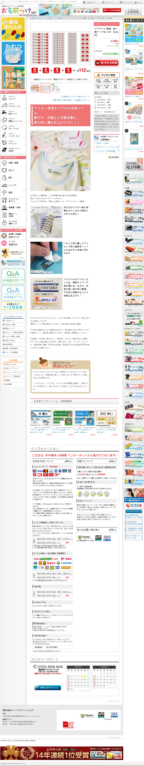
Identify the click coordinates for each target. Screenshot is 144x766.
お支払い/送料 (10, 324)
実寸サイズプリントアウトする (107, 147)
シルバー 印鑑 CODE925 (133, 219)
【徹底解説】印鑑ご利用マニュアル (134, 530)
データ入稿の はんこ (133, 293)
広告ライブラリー (11, 368)
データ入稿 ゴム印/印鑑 (133, 250)
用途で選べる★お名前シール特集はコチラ (70, 100)
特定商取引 (9, 344)
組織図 (7, 380)
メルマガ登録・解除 (12, 336)
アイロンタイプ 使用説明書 (105, 151)
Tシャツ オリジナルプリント (133, 377)
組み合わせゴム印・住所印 (133, 258)
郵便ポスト (133, 416)
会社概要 (8, 384)
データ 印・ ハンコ (133, 267)
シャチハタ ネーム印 (133, 241)
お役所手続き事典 (134, 523)
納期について (10, 328)
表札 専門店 (133, 407)
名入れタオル (133, 447)
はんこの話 (134, 537)
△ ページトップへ (113, 701)
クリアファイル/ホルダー (133, 464)
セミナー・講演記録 (12, 376)
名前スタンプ (133, 276)
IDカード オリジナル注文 (133, 351)
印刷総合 (134, 319)
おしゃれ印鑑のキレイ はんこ (133, 202)
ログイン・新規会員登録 (14, 332)
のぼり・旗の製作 (133, 473)
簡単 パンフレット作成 (133, 368)
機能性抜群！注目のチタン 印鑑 (133, 193)
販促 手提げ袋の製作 (133, 481)
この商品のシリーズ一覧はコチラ (73, 97)
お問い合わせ (10, 340)
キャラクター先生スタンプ (133, 285)
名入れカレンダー (133, 429)
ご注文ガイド (10, 320)
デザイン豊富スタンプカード (133, 342)
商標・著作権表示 (11, 348)
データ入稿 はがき (133, 394)
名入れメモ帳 (133, 455)
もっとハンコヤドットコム (15, 372)
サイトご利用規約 (11, 352)
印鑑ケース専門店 (133, 228)
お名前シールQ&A (102, 143)
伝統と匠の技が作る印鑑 (133, 211)
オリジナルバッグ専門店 (133, 438)
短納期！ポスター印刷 (133, 359)
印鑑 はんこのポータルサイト (133, 180)
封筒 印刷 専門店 (133, 333)
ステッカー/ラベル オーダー (133, 386)
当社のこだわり (11, 364)
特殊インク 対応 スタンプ (133, 302)
